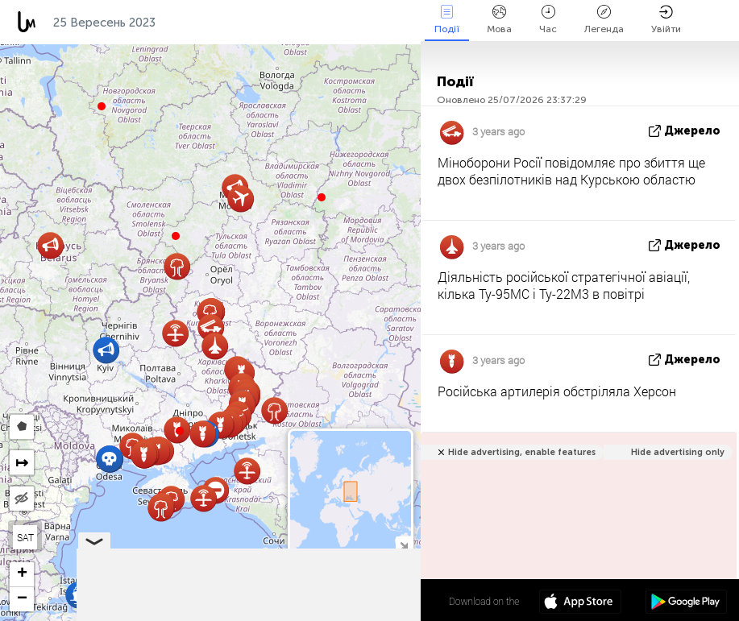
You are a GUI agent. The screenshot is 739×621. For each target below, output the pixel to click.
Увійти (666, 20)
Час (548, 20)
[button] (180, 431)
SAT (25, 537)
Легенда (604, 20)
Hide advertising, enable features (522, 452)
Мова (499, 20)
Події (446, 20)
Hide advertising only (677, 452)
